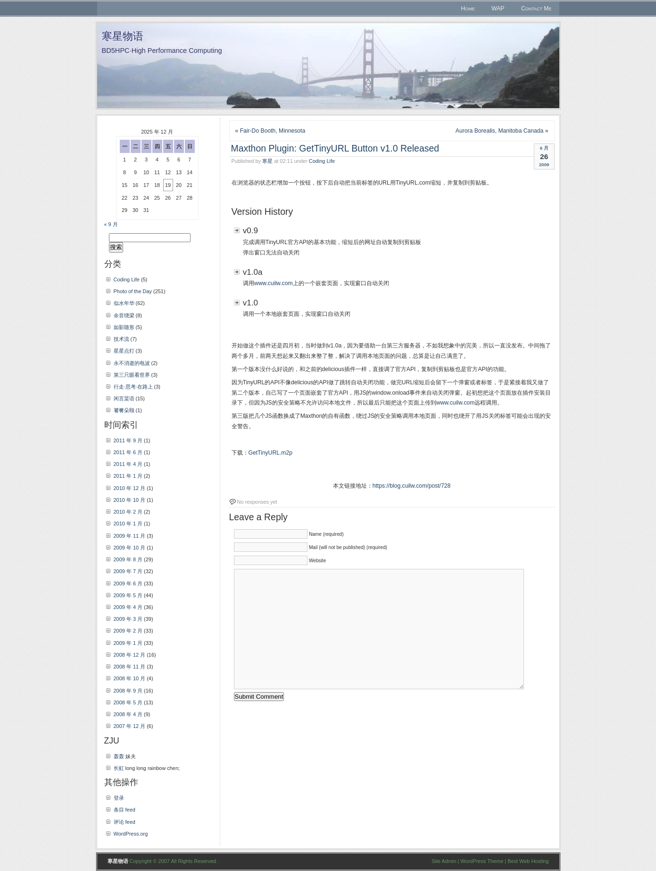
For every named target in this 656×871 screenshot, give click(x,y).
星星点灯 (124, 351)
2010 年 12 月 (130, 488)
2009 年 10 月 (130, 547)
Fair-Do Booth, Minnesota (273, 130)
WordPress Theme (481, 861)
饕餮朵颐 (124, 410)
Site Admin (444, 861)
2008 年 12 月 (130, 655)
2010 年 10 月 (130, 500)
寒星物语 (122, 36)
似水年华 (124, 303)
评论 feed (124, 822)
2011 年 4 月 (128, 464)
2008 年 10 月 (130, 678)
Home (468, 8)
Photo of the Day (133, 291)
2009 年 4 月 (128, 607)
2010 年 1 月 (128, 523)
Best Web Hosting (527, 861)
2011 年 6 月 (128, 452)
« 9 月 (111, 224)
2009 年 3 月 (128, 619)
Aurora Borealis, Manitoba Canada (500, 130)
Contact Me (536, 8)
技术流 (121, 339)
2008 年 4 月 (128, 714)
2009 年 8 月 (128, 559)
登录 (119, 798)
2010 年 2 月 (128, 512)
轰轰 (119, 756)
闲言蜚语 (124, 398)
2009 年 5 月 (128, 595)
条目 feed (124, 809)
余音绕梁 (124, 315)
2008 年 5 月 (128, 702)
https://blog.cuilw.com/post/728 (412, 485)
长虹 (119, 768)
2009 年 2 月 (128, 631)
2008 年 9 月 (128, 690)
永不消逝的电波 (132, 363)
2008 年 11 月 (130, 666)
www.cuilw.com (273, 283)
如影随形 (124, 327)
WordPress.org (131, 834)
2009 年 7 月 (128, 571)
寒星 (267, 161)
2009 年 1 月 (128, 643)
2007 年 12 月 (130, 726)
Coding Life (322, 161)
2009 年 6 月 (128, 583)
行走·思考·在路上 (133, 386)
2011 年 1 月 (128, 476)
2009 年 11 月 (130, 536)
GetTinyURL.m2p (270, 452)
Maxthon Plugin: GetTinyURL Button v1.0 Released (335, 148)
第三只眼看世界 (132, 375)
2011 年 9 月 (128, 440)
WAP (497, 8)
